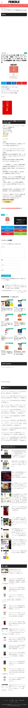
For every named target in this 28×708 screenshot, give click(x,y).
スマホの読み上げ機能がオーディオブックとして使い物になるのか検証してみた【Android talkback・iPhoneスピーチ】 (19, 542)
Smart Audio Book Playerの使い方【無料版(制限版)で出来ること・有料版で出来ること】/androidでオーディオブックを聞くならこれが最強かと (19, 453)
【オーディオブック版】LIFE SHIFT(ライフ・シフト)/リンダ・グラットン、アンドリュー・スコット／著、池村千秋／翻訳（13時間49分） (13, 598)
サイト (2, 270)
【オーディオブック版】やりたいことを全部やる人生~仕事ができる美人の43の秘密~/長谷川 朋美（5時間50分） (13, 671)
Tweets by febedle (5, 381)
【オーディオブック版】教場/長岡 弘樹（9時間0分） (14, 400)
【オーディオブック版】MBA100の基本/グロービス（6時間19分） (13, 663)
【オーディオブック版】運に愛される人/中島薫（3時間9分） (19, 551)
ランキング (6, 700)
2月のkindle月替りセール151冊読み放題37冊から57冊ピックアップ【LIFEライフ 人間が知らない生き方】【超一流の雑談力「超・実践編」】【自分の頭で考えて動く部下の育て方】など (19, 499)
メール (2, 264)
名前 (2, 259)
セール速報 (12, 700)
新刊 (7, 214)
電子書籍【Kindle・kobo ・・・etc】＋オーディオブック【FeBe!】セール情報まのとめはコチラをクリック (14, 5)
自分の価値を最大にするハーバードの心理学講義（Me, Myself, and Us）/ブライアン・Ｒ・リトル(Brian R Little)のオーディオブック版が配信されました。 (19, 533)
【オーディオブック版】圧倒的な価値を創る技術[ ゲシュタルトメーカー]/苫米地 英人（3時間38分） (13, 655)
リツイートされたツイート (7, 367)
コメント (3, 246)
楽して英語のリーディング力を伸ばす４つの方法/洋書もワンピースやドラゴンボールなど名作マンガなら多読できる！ (19, 486)
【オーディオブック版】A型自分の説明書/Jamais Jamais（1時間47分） (13, 589)
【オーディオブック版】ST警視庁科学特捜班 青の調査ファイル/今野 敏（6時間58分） (13, 646)
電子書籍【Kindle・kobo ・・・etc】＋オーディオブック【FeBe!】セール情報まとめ (12, 572)
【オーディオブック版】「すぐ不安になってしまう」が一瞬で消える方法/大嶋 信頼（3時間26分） (13, 615)
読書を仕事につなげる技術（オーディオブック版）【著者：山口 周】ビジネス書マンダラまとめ (19, 464)
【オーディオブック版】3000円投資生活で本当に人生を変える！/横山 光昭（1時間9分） (13, 639)
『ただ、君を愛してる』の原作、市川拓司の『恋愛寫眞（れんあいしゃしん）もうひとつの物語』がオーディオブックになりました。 (19, 521)
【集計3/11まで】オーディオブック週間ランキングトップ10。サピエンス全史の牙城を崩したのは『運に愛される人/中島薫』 (13, 631)
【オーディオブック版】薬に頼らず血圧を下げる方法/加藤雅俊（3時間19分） (13, 607)
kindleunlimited (21, 700)
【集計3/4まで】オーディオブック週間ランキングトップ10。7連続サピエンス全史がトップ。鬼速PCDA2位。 (13, 687)
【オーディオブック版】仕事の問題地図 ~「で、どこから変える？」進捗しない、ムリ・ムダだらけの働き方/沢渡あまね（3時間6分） (13, 411)
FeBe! (3, 214)
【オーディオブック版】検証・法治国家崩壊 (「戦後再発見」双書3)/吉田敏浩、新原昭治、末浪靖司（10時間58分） (13, 581)
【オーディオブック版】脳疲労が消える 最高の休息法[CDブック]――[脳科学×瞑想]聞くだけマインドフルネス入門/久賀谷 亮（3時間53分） (13, 439)
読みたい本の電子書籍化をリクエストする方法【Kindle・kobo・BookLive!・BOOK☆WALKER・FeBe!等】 (19, 475)
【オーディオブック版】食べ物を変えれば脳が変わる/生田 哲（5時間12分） (19, 508)
